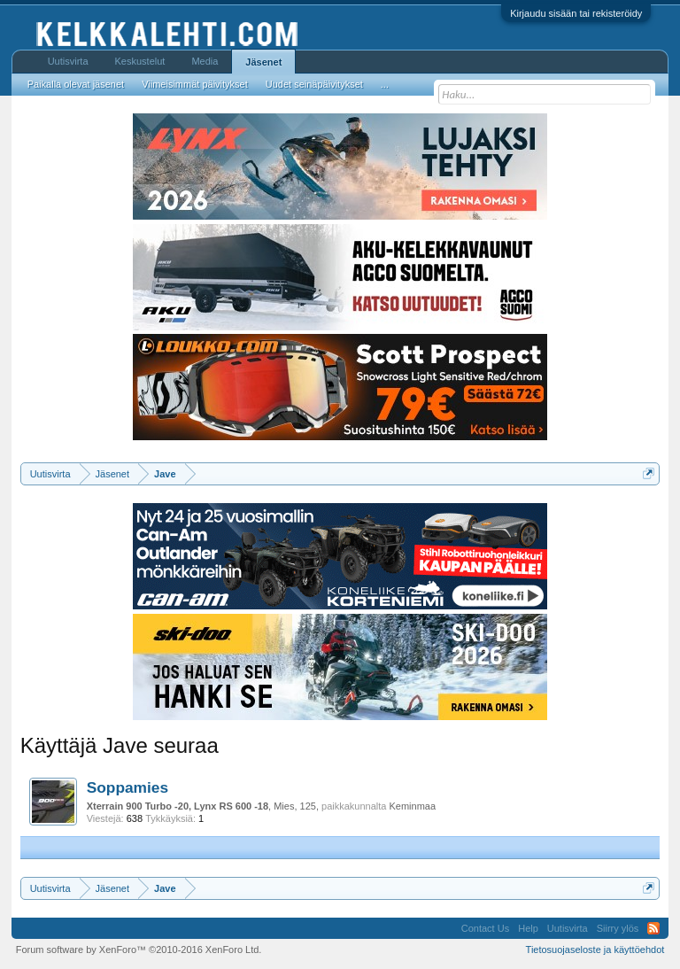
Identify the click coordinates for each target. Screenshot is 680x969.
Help (528, 928)
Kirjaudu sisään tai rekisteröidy (576, 13)
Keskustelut (140, 61)
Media (204, 61)
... (385, 84)
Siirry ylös (618, 928)
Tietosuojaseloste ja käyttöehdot (595, 949)
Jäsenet (263, 62)
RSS (653, 928)
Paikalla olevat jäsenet (75, 84)
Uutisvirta (68, 61)
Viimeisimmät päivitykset (195, 84)
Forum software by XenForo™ (139, 949)
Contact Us (485, 928)
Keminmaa (412, 806)
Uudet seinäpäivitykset (314, 84)
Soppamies (127, 787)
